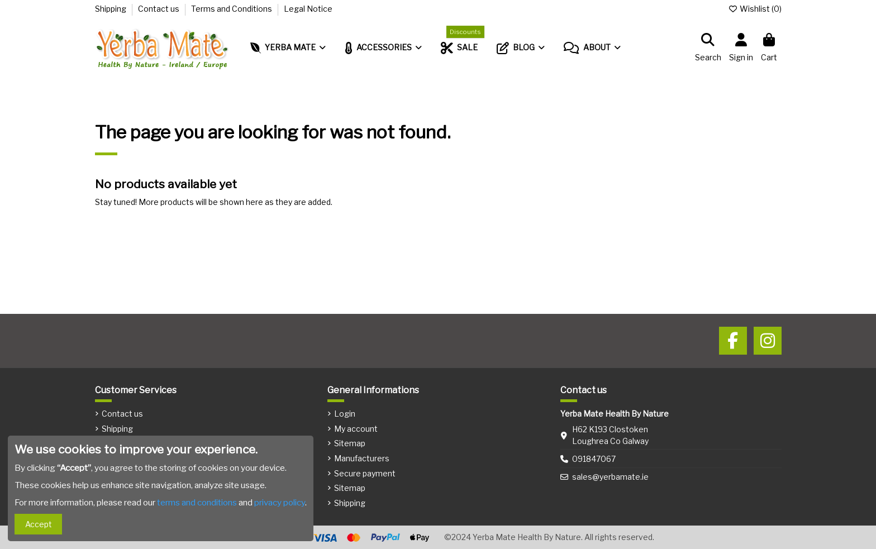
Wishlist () (755, 8)
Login (344, 413)
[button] (592, 48)
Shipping (111, 8)
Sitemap (349, 443)
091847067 (594, 459)
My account (356, 428)
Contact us (159, 8)
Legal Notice (308, 8)
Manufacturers (361, 458)
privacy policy (279, 502)
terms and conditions (197, 502)
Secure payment (365, 473)
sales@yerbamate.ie (610, 476)
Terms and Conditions (232, 8)
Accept (38, 524)
